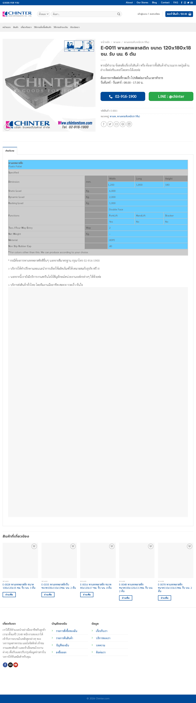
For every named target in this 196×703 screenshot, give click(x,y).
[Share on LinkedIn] (129, 124)
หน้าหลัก (105, 42)
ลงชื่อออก (61, 652)
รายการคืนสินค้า (64, 638)
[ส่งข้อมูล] (119, 14)
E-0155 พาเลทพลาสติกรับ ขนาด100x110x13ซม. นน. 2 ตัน (59, 586)
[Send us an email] (192, 3)
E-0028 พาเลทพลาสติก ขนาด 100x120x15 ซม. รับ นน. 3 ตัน (19, 586)
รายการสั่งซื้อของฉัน (66, 630)
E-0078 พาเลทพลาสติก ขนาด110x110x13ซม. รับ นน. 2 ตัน (175, 587)
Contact (165, 2)
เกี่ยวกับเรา (26, 27)
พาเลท (116, 42)
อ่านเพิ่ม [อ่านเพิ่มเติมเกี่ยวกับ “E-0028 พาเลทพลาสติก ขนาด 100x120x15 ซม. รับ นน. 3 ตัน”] (9, 594)
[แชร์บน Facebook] (104, 124)
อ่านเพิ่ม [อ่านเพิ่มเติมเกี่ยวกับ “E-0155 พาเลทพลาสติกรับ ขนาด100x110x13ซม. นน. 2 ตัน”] (48, 594)
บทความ (100, 645)
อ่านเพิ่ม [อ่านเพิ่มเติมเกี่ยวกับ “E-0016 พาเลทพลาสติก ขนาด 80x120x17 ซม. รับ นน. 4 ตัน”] (87, 594)
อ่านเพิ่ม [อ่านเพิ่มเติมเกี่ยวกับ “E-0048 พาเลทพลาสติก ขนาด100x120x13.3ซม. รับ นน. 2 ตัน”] (125, 598)
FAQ (175, 2)
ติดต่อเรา (75, 27)
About (129, 2)
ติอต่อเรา (101, 652)
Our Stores (142, 2)
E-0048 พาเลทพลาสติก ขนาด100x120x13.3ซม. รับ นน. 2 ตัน (136, 587)
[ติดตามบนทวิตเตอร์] (188, 3)
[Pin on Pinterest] (123, 124)
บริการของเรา (103, 638)
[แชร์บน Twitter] (110, 124)
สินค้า (15, 27)
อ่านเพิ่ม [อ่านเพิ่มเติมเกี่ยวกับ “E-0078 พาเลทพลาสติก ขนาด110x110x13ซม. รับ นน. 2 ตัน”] (164, 598)
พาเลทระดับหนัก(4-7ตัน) (136, 42)
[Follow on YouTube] (15, 664)
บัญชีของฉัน (62, 645)
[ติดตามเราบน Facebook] (182, 3)
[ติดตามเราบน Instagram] (185, 3)
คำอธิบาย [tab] (9, 150)
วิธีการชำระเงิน (61, 27)
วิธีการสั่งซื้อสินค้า (42, 27)
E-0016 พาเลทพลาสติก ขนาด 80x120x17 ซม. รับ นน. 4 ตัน (96, 586)
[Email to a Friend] (116, 124)
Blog (154, 2)
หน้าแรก (7, 27)
